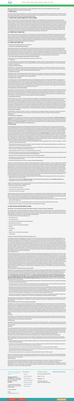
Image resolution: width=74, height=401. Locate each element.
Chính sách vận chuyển (28, 382)
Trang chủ (23, 2)
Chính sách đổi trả (27, 386)
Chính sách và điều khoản (28, 380)
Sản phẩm (36, 2)
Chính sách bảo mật (27, 378)
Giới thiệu (28, 2)
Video (49, 2)
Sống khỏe (41, 2)
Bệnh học (32, 2)
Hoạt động (45, 2)
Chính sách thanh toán (28, 384)
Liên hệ (52, 2)
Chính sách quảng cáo (28, 376)
